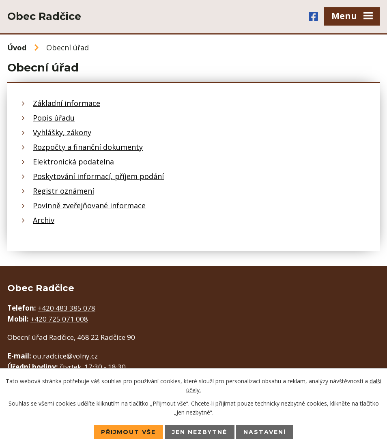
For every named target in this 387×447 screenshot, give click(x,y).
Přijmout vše (128, 432)
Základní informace (66, 103)
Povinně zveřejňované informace (89, 205)
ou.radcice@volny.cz (65, 356)
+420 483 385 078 (66, 308)
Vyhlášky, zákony (62, 132)
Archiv (43, 220)
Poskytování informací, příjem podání (98, 176)
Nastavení (264, 432)
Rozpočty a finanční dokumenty (88, 147)
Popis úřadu (54, 118)
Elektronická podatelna (73, 161)
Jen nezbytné (199, 432)
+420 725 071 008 (59, 319)
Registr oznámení (63, 191)
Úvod (16, 47)
